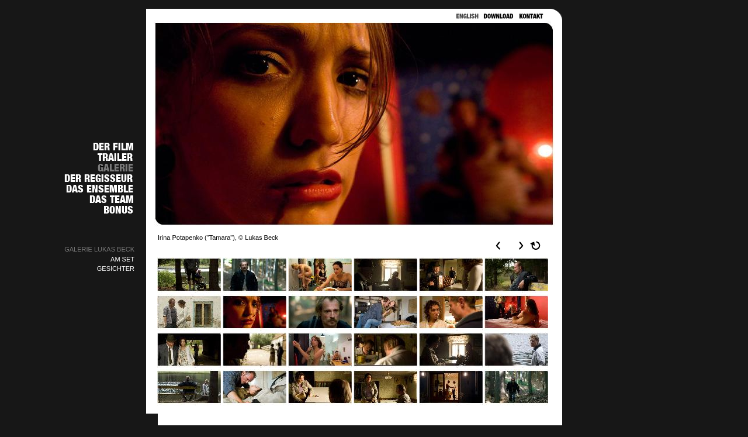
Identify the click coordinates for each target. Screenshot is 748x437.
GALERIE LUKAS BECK (99, 249)
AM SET (122, 259)
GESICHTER (115, 268)
